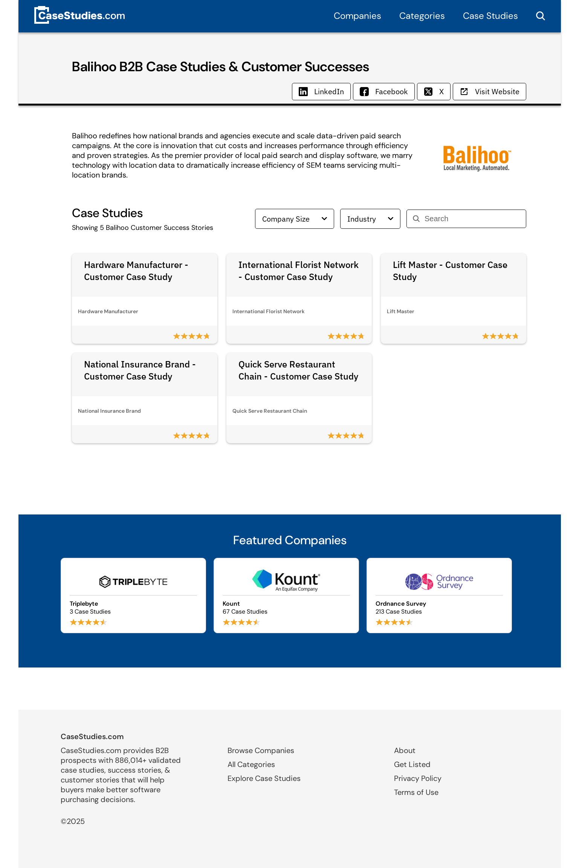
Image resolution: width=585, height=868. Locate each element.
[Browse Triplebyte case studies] (133, 595)
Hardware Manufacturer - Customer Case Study (136, 271)
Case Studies (490, 15)
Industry (370, 219)
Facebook (384, 91)
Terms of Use (416, 792)
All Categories (251, 764)
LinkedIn (321, 91)
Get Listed (412, 764)
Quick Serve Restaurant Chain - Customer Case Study (298, 370)
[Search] (472, 218)
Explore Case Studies (264, 778)
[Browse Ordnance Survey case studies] (439, 595)
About (404, 750)
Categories (422, 15)
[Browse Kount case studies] (286, 595)
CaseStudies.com (92, 736)
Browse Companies (261, 750)
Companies (357, 15)
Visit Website (489, 91)
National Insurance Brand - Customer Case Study (140, 370)
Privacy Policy (417, 778)
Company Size (294, 219)
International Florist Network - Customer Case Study (298, 271)
